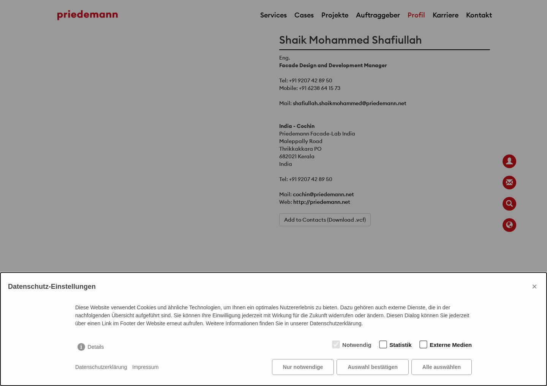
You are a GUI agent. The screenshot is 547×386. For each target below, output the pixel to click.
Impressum (145, 367)
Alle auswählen (441, 367)
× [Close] (534, 286)
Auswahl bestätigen (372, 367)
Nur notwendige (303, 367)
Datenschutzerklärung (101, 367)
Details (96, 347)
